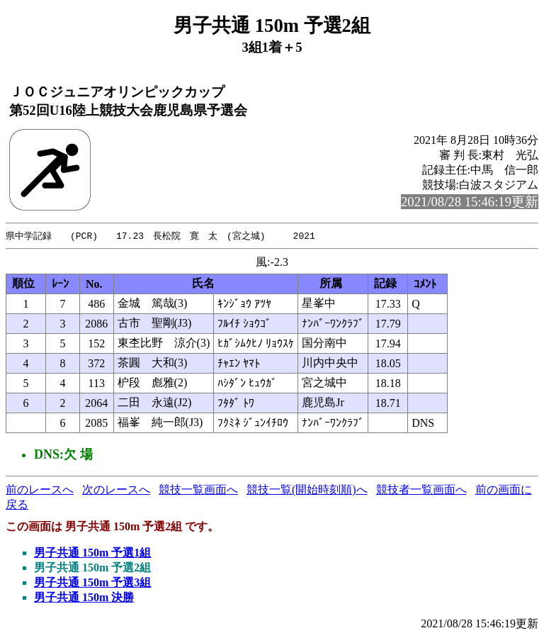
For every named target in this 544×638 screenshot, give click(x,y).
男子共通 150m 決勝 (84, 598)
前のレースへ (40, 490)
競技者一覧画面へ (421, 490)
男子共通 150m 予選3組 (92, 583)
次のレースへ (116, 490)
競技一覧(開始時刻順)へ (307, 490)
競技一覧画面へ (198, 490)
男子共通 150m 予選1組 (92, 553)
